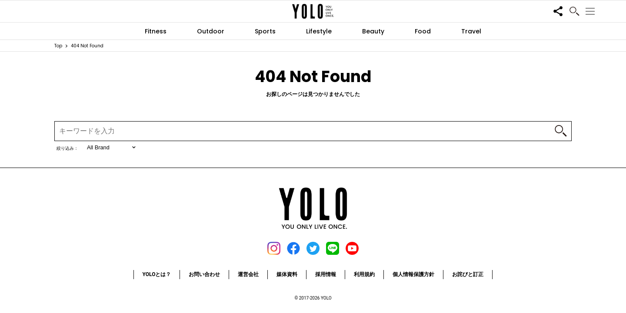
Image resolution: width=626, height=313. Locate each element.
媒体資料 (286, 274)
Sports (265, 31)
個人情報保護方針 (413, 274)
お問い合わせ (204, 274)
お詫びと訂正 (467, 274)
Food (423, 31)
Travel (471, 31)
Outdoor (210, 31)
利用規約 (364, 274)
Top (58, 46)
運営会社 (248, 274)
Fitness (155, 31)
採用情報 (325, 274)
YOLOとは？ (157, 274)
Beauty (373, 31)
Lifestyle (319, 31)
